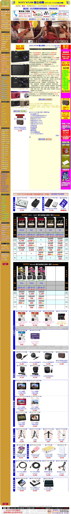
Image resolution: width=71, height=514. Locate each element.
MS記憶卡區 (33, 127)
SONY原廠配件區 (35, 132)
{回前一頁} (58, 47)
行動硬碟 (32, 128)
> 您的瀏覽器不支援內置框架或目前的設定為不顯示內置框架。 (40, 330)
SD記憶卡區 (33, 125)
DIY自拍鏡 (33, 114)
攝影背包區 (33, 130)
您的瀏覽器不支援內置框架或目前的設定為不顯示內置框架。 (40, 204)
